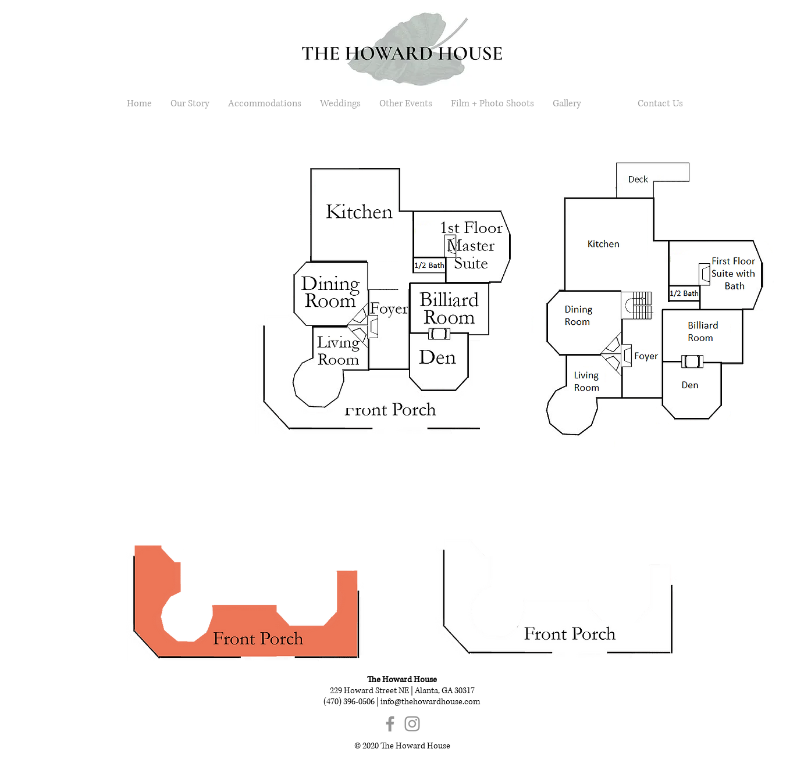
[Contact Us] (660, 103)
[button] (376, 371)
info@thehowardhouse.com (430, 701)
